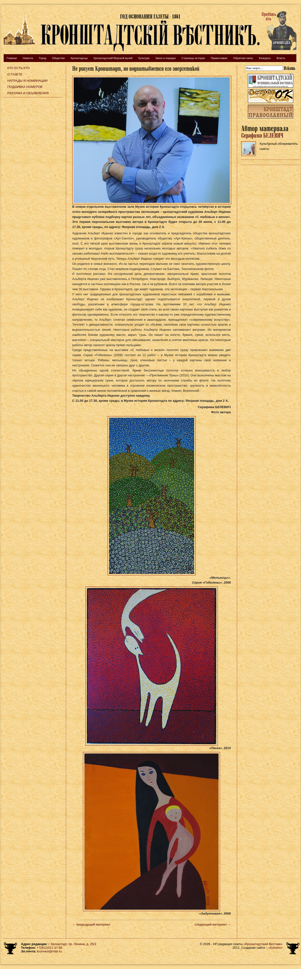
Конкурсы (265, 58)
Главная (12, 58)
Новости (28, 58)
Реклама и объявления (28, 93)
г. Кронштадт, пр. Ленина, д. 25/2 (72, 944)
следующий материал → (212, 924)
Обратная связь (243, 58)
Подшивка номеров (24, 87)
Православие (219, 58)
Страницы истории (193, 58)
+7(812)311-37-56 (49, 947)
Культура (144, 58)
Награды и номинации (27, 80)
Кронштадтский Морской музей (113, 58)
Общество (58, 58)
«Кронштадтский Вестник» (263, 944)
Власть (281, 58)
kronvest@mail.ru (49, 951)
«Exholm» (275, 947)
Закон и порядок (165, 58)
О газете (14, 74)
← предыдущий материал (91, 924)
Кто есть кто (18, 68)
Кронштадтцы (79, 58)
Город (42, 58)
